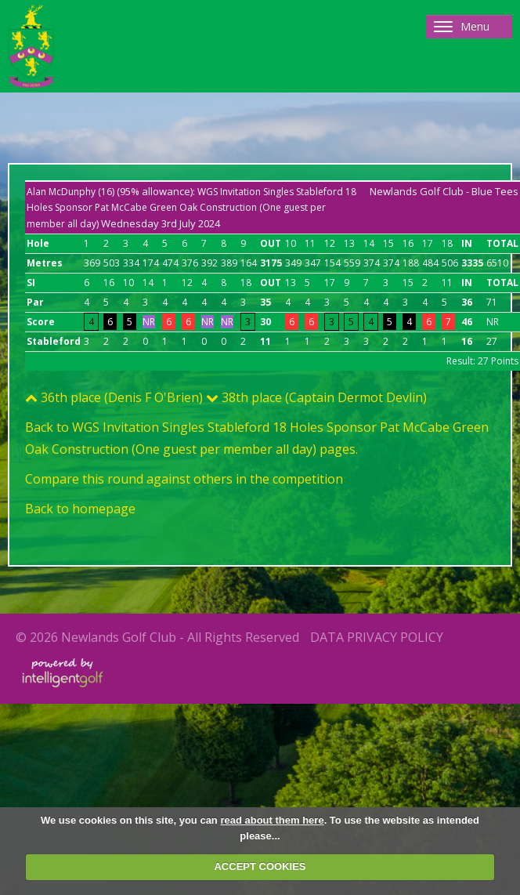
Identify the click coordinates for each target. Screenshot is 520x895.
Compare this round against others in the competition (184, 478)
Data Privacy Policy (376, 637)
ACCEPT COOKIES (259, 866)
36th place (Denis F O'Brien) (114, 397)
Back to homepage (80, 508)
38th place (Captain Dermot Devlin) (316, 397)
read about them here (271, 820)
